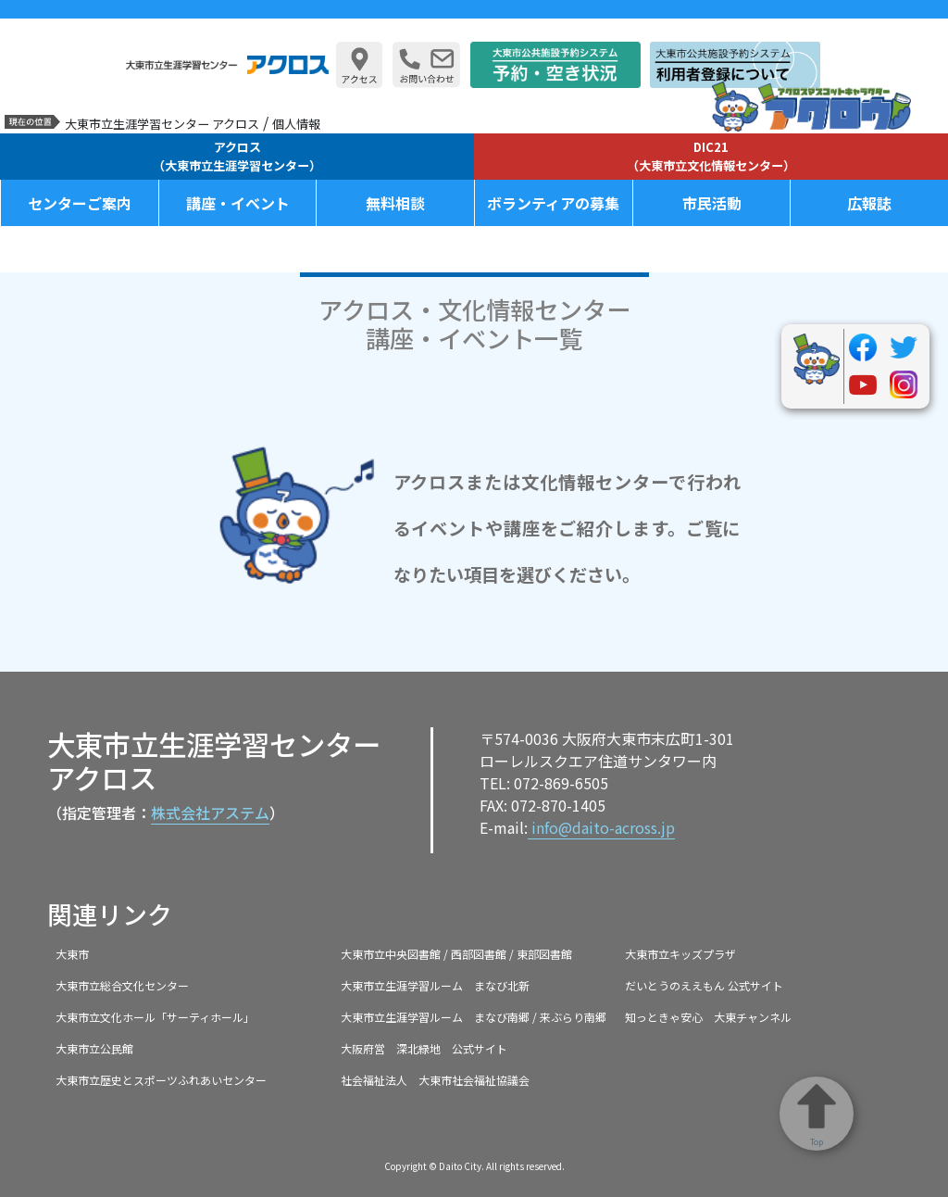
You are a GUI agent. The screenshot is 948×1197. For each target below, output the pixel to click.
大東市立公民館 (94, 1048)
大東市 (72, 954)
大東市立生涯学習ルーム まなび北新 (435, 985)
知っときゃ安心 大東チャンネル (708, 1017)
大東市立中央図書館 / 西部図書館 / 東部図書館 (456, 954)
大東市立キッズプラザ (680, 954)
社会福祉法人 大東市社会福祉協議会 (435, 1080)
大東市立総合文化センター (122, 985)
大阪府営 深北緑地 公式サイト (424, 1048)
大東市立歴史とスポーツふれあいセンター (161, 1080)
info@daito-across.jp (601, 827)
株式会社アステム (210, 812)
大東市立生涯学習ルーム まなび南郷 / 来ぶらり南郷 (473, 1017)
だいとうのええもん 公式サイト (704, 985)
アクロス (237, 156)
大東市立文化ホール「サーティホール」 (155, 1017)
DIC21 (711, 156)
